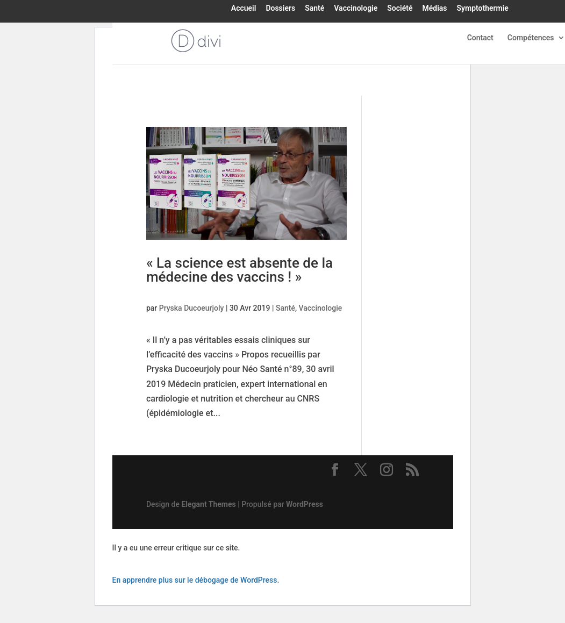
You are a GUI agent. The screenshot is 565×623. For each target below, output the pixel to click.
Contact (480, 38)
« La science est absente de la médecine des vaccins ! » (239, 270)
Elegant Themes (208, 504)
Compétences (530, 38)
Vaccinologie (355, 8)
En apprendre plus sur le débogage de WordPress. (196, 580)
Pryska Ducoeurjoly (191, 308)
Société (399, 8)
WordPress (304, 504)
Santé (314, 8)
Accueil (243, 8)
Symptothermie (482, 8)
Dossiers (280, 8)
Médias (434, 8)
